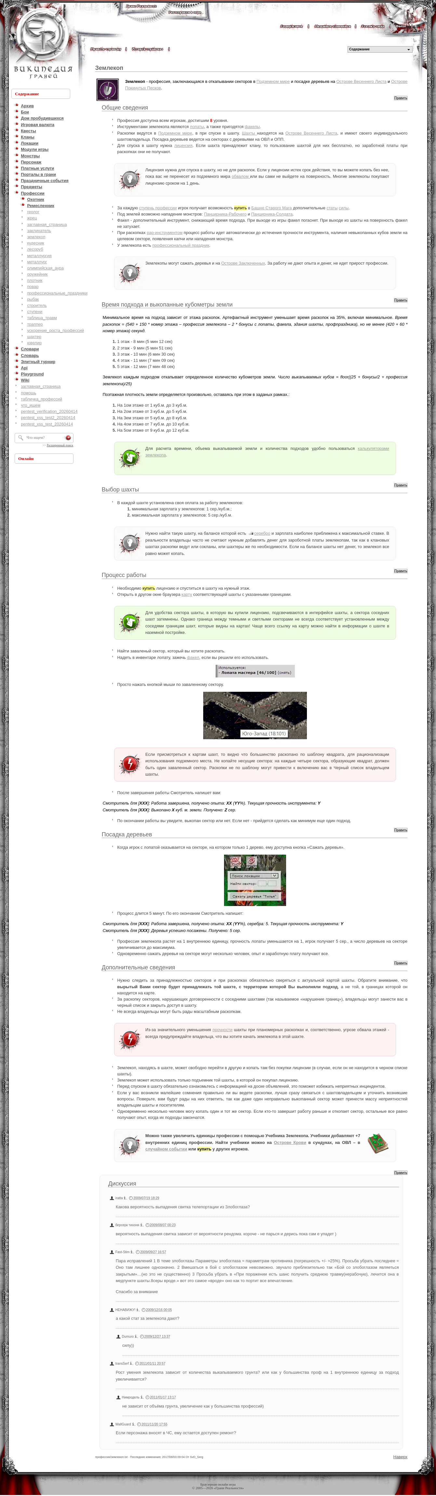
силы (344, 207)
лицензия (183, 145)
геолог (33, 211)
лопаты (197, 126)
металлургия (39, 255)
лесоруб (35, 249)
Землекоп (109, 68)
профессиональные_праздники (57, 293)
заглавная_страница (47, 224)
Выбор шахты (120, 489)
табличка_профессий (41, 399)
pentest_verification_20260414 (49, 411)
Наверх (400, 1456)
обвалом (241, 176)
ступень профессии (158, 207)
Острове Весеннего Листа (361, 81)
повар (32, 286)
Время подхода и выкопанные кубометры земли (167, 304)
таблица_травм (42, 317)
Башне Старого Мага (271, 207)
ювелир (34, 342)
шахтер (34, 336)
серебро (262, 533)
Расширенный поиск (60, 445)
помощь (28, 392)
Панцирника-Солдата (272, 214)
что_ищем (30, 405)
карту (186, 594)
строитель (36, 305)
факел (193, 657)
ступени (34, 311)
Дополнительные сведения (138, 967)
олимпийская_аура (45, 268)
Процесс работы (124, 575)
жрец (32, 218)
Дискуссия (122, 1183)
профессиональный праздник (180, 245)
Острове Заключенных (243, 263)
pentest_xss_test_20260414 (47, 424)
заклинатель (39, 230)
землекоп (36, 236)
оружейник (37, 274)
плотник (34, 280)
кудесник (35, 243)
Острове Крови (290, 1142)
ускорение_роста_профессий (55, 330)
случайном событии (166, 1149)
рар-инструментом (164, 232)
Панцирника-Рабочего (225, 214)
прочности (222, 1029)
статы (331, 207)
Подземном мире (273, 81)
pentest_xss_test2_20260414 (48, 417)
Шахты (249, 133)
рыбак (33, 299)
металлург (37, 261)
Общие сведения (125, 107)
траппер (35, 324)
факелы (252, 126)
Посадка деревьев (127, 834)
